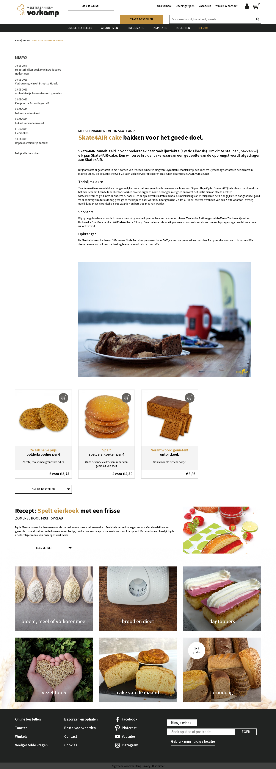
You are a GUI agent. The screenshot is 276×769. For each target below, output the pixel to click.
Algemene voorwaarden (126, 766)
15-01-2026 (38, 91)
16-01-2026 (36, 82)
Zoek (246, 732)
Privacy (146, 766)
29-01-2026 (38, 70)
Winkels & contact (226, 6)
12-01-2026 (32, 101)
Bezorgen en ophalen (81, 719)
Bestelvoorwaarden (80, 728)
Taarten (21, 728)
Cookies (70, 745)
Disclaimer (158, 766)
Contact (70, 737)
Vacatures (205, 6)
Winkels (21, 737)
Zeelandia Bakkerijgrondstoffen (205, 218)
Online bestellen (80, 28)
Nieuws (204, 28)
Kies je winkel (91, 6)
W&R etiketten (122, 222)
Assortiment (110, 28)
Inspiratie (160, 28)
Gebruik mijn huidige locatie (193, 741)
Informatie (136, 28)
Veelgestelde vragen (31, 745)
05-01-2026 (28, 111)
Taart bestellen (141, 19)
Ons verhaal (164, 6)
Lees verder (44, 548)
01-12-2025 (21, 131)
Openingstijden (185, 6)
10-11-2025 (31, 141)
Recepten (183, 28)
